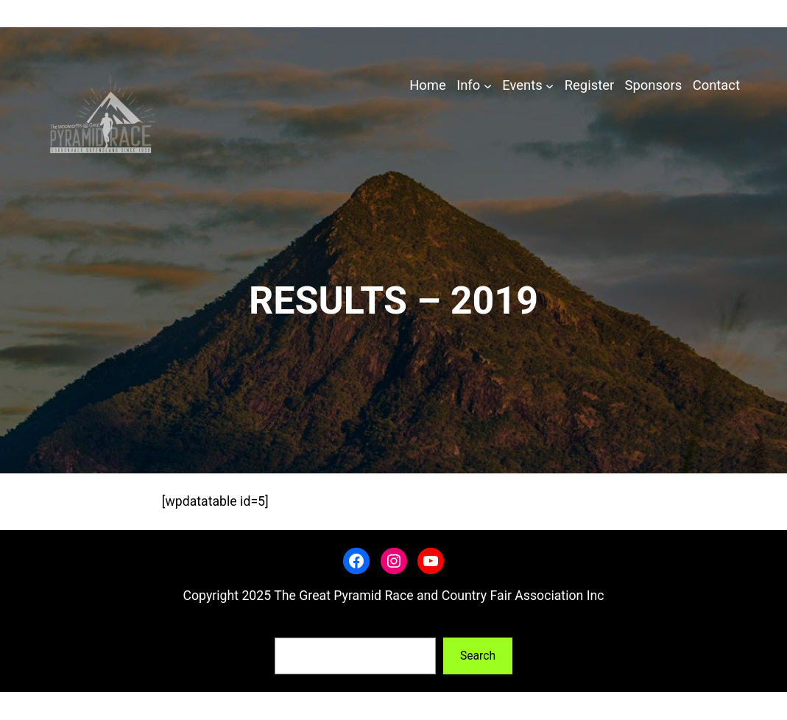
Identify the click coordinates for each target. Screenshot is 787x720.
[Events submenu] (550, 86)
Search (292, 627)
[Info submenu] (488, 86)
